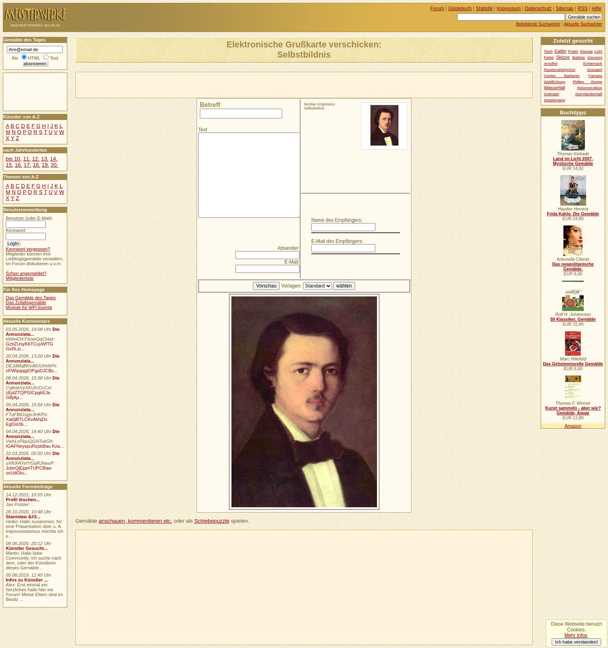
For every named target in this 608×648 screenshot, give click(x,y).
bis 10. (13, 159)
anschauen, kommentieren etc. (135, 521)
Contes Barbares (562, 76)
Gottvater (551, 94)
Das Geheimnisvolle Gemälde (573, 363)
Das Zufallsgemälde (26, 302)
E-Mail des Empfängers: (337, 241)
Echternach (592, 64)
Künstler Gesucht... (26, 548)
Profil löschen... (23, 499)
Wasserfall (554, 87)
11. (26, 159)
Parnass (595, 76)
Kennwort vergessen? (28, 249)
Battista (578, 58)
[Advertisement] (170, 84)
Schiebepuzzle (211, 521)
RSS (583, 8)
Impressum (509, 8)
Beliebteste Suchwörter (538, 23)
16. (18, 165)
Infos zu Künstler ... (27, 579)
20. (54, 165)
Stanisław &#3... (23, 516)
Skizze (562, 57)
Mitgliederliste (20, 278)
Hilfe (597, 8)
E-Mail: (292, 262)
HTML (34, 58)
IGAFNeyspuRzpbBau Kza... (35, 446)
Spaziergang (554, 100)
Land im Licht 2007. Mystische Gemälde (573, 161)
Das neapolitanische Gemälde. (573, 266)
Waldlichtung (554, 82)
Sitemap (565, 8)
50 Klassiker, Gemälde (573, 319)
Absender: (288, 248)
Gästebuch (460, 8)
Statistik (484, 8)
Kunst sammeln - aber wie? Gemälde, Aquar (573, 410)
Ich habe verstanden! (576, 641)
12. (35, 159)
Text (202, 130)
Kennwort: (16, 230)
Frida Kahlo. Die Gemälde (573, 213)
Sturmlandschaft (588, 94)
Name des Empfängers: (336, 220)
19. (45, 165)
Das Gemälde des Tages (31, 297)
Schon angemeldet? (26, 273)
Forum (437, 8)
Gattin (560, 51)
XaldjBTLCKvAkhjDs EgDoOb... (26, 422)
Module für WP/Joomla (29, 307)
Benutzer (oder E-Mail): (29, 218)
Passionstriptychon (560, 70)
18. (36, 165)
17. (27, 165)
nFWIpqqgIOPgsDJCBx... (32, 370)
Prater (573, 51)
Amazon (573, 425)
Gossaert (594, 70)
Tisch (548, 51)
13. (44, 159)
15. (9, 165)
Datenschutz (538, 8)
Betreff (210, 104)
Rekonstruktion (589, 88)
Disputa (586, 51)
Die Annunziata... (33, 332)
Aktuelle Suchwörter (583, 23)
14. (53, 159)
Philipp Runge (587, 82)
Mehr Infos (575, 635)
